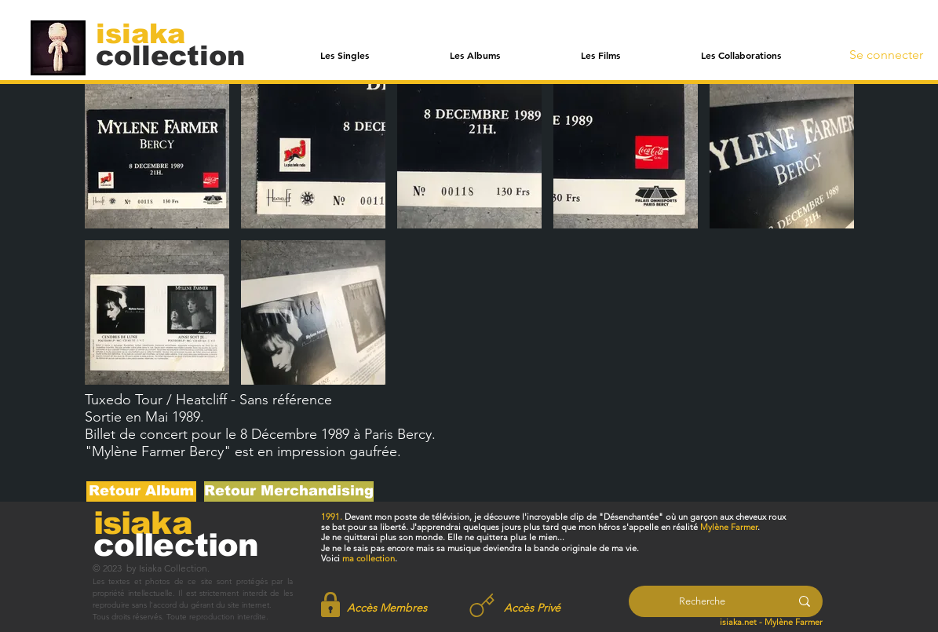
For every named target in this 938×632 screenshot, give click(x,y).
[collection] (170, 55)
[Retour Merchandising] (289, 491)
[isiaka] (149, 33)
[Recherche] (702, 601)
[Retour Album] (141, 491)
